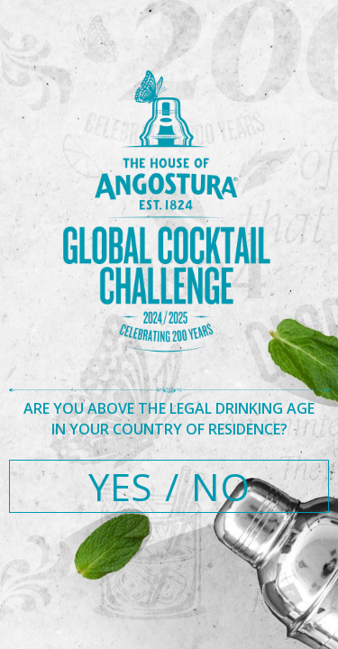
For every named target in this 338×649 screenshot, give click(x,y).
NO (220, 486)
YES (120, 486)
